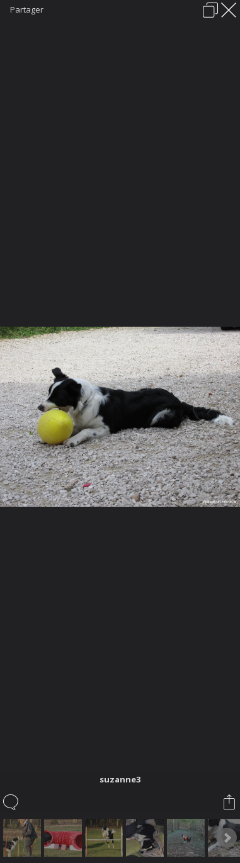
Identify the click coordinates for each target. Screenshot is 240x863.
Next (227, 838)
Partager (26, 9)
